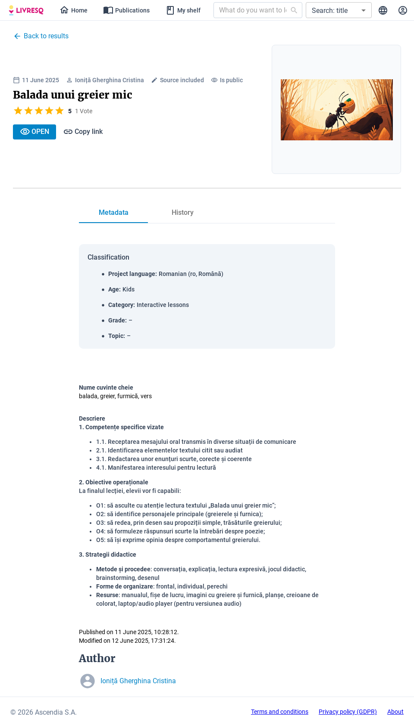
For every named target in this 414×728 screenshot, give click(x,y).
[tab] (113, 212)
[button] (339, 10)
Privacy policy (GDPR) (348, 711)
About (395, 711)
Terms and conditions (279, 711)
